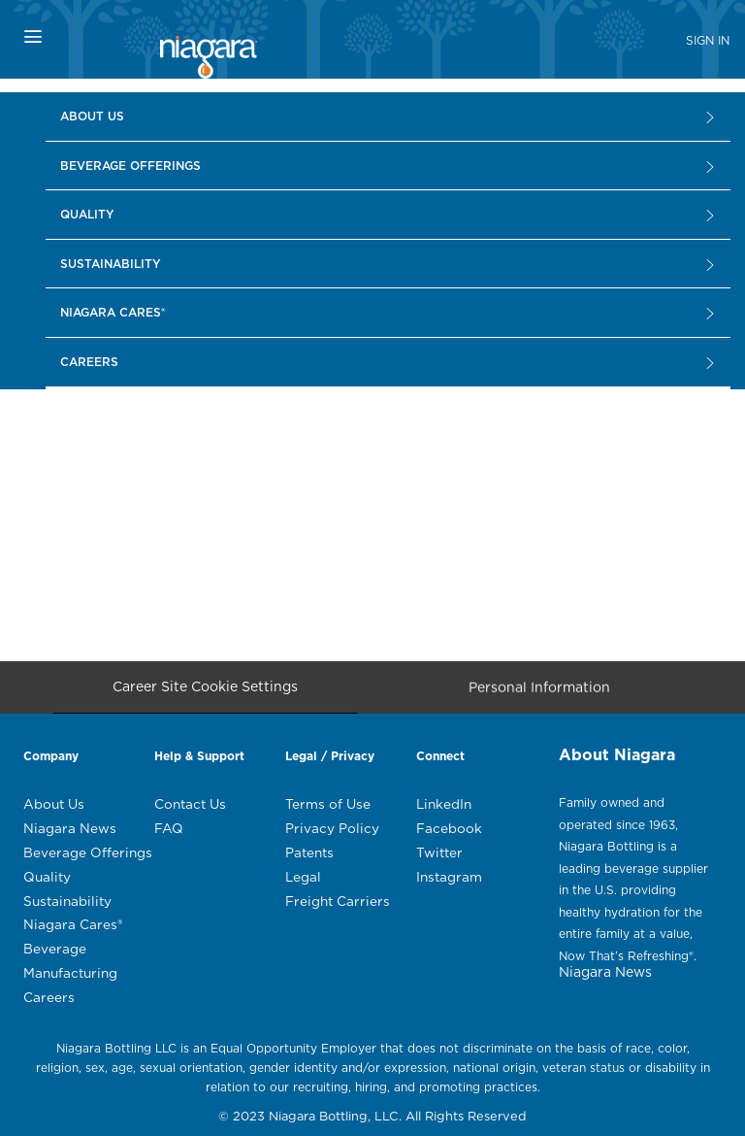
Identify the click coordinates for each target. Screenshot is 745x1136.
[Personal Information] (539, 692)
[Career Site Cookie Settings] (205, 687)
